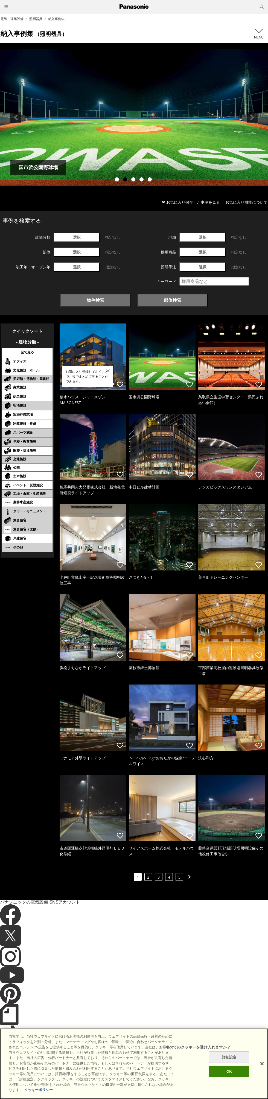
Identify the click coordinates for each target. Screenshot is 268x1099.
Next (252, 117)
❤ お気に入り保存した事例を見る (191, 202)
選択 (77, 237)
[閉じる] (262, 1064)
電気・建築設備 (12, 18)
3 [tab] (134, 180)
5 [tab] (150, 180)
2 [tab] (126, 180)
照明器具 (35, 18)
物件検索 (95, 300)
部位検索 (172, 300)
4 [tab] (142, 180)
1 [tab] (117, 180)
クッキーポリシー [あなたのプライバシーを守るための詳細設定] (38, 1090)
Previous (15, 117)
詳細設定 (229, 1057)
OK (229, 1071)
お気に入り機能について (246, 202)
